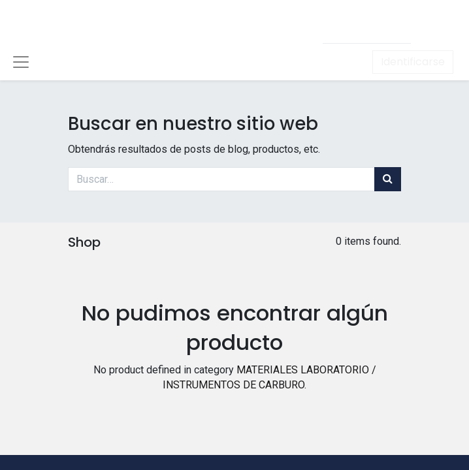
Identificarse (413, 61)
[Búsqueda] (387, 179)
